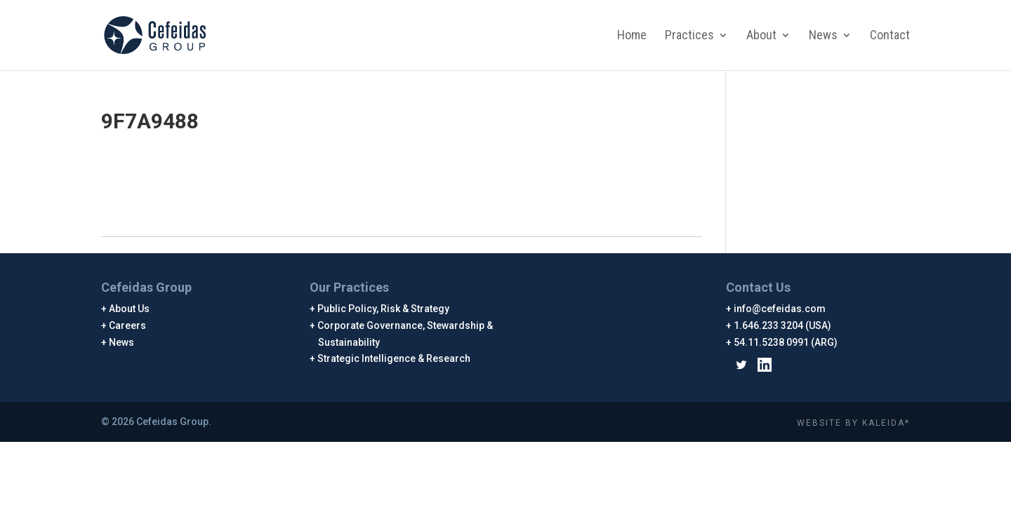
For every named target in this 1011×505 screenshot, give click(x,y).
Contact (890, 36)
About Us (130, 308)
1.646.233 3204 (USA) (782, 325)
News (823, 36)
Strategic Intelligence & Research (394, 358)
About (761, 36)
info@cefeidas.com (780, 308)
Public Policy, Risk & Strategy (383, 308)
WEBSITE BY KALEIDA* (853, 423)
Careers (128, 325)
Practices (689, 36)
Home (632, 36)
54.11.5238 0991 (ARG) (786, 342)
